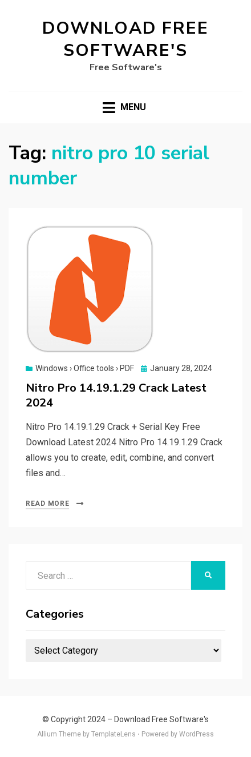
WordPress (196, 734)
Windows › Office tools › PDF (84, 368)
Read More (47, 504)
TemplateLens (113, 734)
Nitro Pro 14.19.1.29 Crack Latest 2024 (116, 395)
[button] (90, 289)
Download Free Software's (125, 39)
